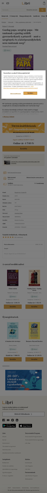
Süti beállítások (15, 93)
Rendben (30, 93)
